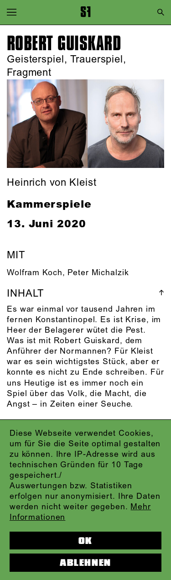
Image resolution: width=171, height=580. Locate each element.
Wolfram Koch (34, 273)
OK (85, 541)
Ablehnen (85, 563)
